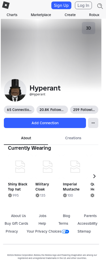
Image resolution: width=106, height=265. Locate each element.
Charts (12, 14)
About (26, 138)
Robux (94, 14)
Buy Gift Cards (16, 223)
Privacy (12, 231)
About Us (18, 215)
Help (42, 223)
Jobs (42, 215)
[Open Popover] (93, 123)
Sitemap (84, 231)
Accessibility (88, 223)
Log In (83, 5)
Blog (66, 215)
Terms (63, 223)
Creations (73, 138)
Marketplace (41, 14)
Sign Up (61, 5)
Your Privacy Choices (48, 231)
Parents (90, 215)
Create (70, 14)
